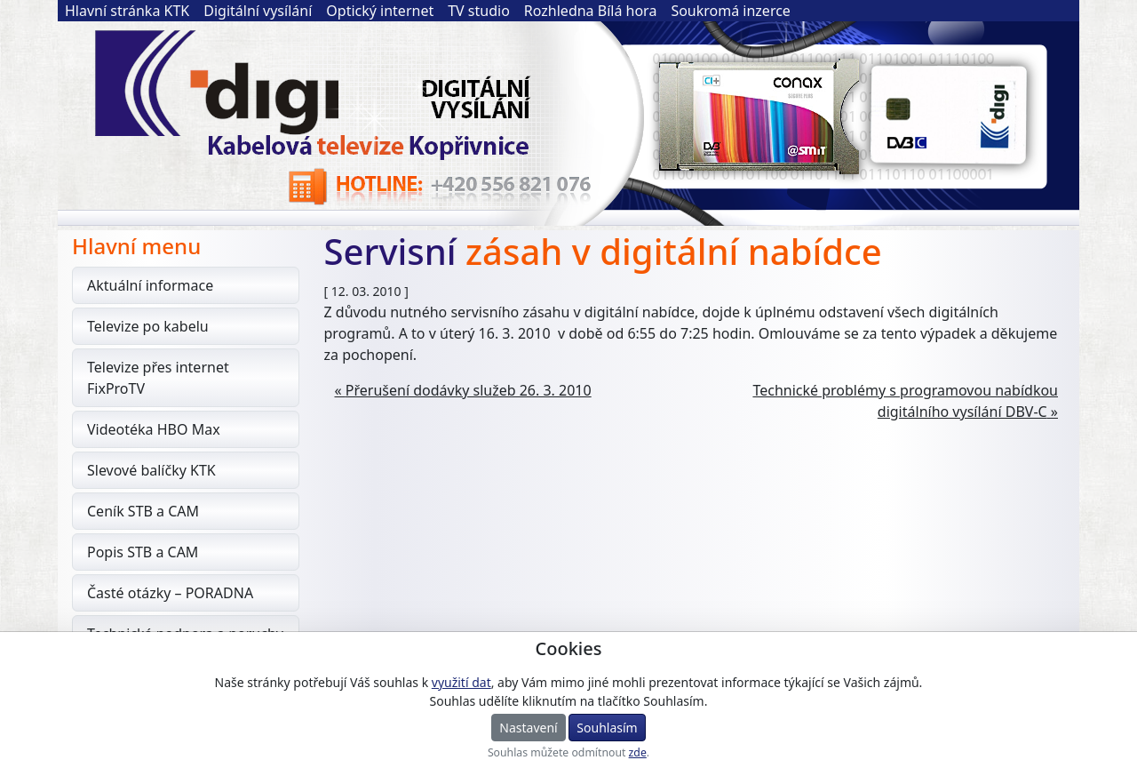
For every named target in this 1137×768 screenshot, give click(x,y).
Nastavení (528, 727)
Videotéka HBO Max (153, 429)
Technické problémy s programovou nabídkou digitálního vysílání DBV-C (905, 400)
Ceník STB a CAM (143, 511)
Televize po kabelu (148, 326)
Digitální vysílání (257, 10)
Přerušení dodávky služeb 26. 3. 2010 (469, 390)
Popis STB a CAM (142, 552)
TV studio (479, 10)
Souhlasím (606, 727)
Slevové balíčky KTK (151, 470)
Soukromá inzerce (731, 10)
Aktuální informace (150, 285)
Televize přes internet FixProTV (158, 377)
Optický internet (379, 10)
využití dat (461, 682)
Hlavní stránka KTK (127, 10)
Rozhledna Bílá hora (590, 10)
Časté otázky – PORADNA (170, 593)
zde (638, 752)
